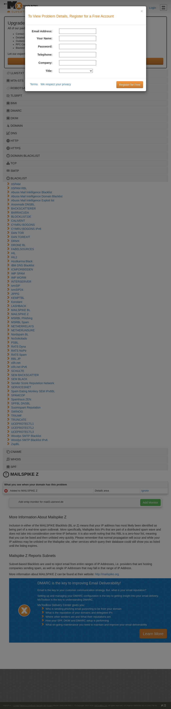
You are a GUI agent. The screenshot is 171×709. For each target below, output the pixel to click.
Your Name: (44, 38)
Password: (45, 46)
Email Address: (42, 31)
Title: (49, 70)
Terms (34, 84)
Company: (45, 62)
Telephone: (44, 54)
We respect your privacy (56, 84)
